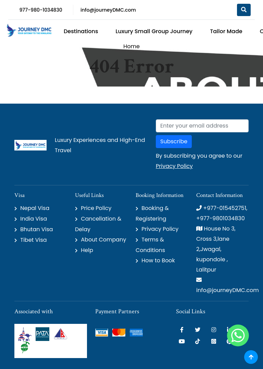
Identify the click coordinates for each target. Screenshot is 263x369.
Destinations (81, 31)
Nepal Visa (34, 208)
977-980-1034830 (40, 9)
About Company (103, 239)
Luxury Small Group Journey (153, 31)
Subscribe (173, 141)
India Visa (33, 219)
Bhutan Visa (36, 229)
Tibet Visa (33, 240)
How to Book (158, 260)
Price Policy (96, 208)
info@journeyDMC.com (108, 9)
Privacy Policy (174, 166)
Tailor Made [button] (226, 31)
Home (131, 46)
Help (87, 250)
